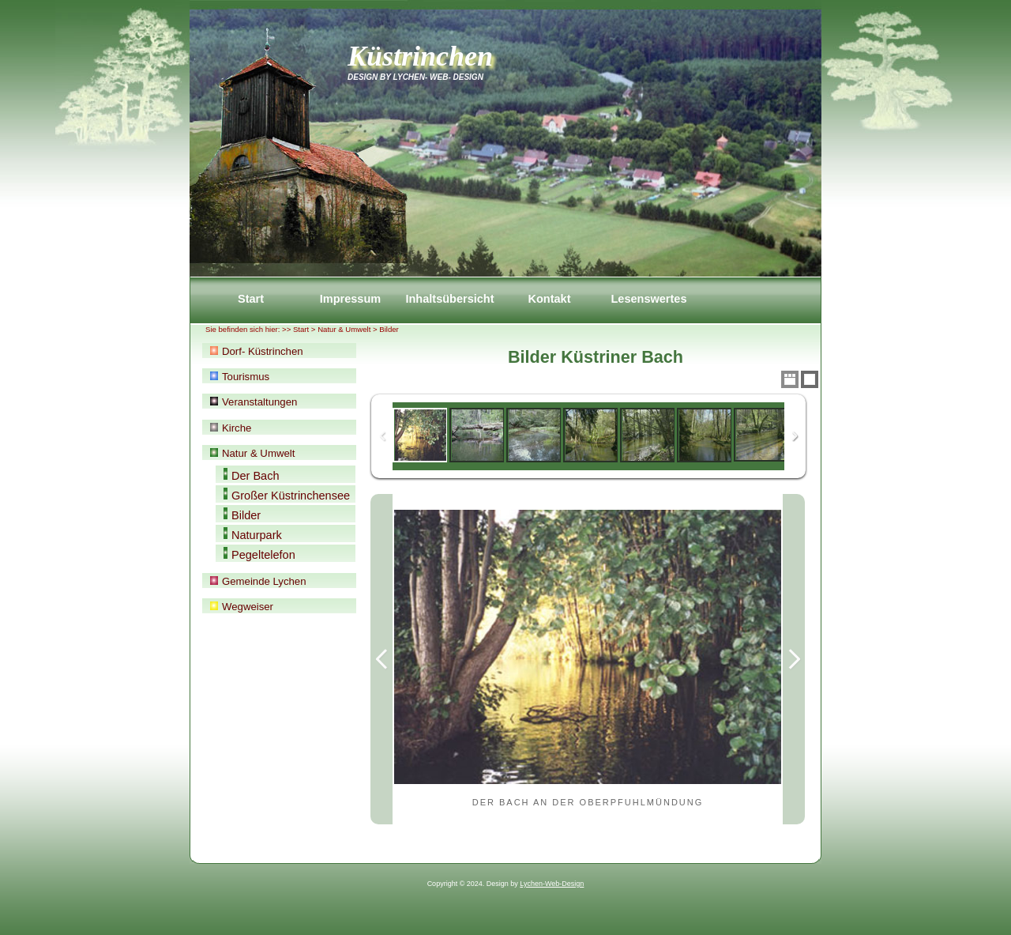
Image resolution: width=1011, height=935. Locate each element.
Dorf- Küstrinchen (256, 351)
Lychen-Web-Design (552, 884)
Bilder (242, 514)
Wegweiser (241, 607)
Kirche (230, 428)
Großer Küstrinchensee (287, 495)
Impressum (350, 298)
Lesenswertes (648, 298)
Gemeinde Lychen (258, 581)
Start (251, 298)
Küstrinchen (420, 56)
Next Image (794, 659)
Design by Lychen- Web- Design (415, 77)
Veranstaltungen (253, 402)
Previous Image (381, 659)
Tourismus (239, 377)
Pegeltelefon (259, 554)
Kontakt (549, 298)
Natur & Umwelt (344, 329)
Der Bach (252, 475)
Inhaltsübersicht (449, 298)
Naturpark (253, 534)
